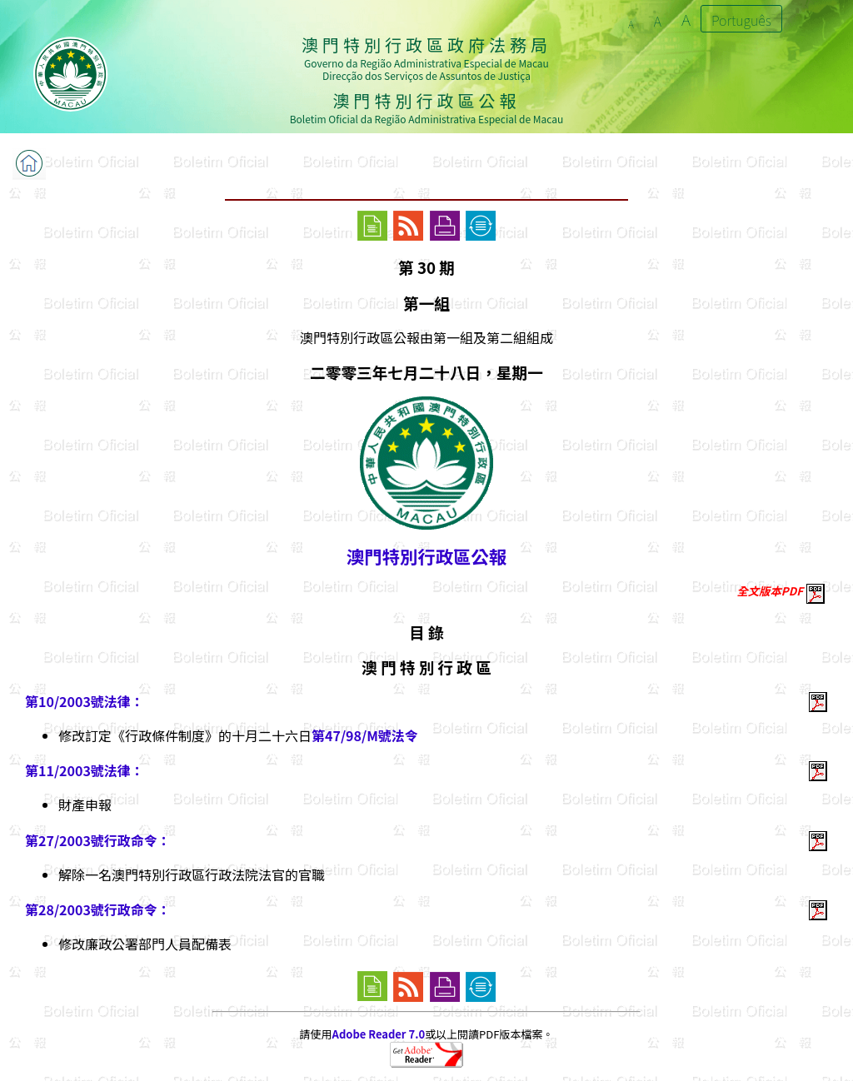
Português (741, 20)
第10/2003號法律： (84, 701)
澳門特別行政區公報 (426, 556)
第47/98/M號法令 (365, 735)
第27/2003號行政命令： (98, 840)
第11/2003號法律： (84, 770)
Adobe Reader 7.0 (378, 1034)
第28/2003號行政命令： (98, 909)
